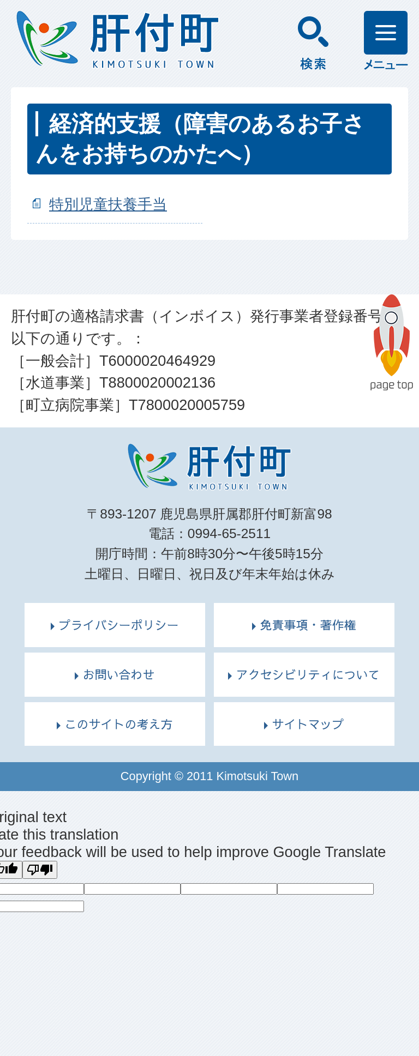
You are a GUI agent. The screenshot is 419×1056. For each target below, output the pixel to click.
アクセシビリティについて (308, 674)
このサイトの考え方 (118, 724)
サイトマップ (308, 724)
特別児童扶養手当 (108, 204)
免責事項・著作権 (308, 625)
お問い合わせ (118, 674)
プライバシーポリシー (118, 625)
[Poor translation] (39, 870)
